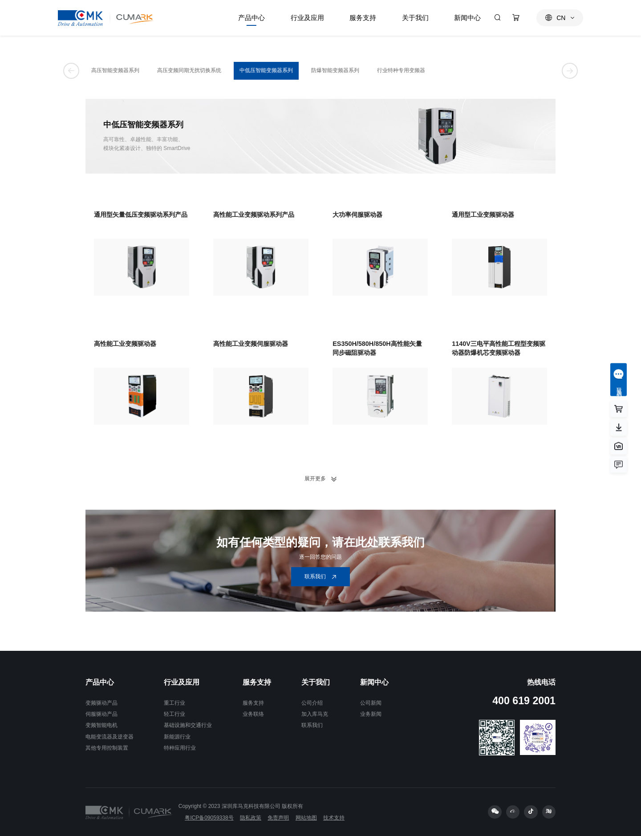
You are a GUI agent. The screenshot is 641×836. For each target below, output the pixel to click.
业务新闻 (370, 714)
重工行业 (174, 703)
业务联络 (253, 714)
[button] (71, 71)
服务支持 (257, 682)
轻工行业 (174, 714)
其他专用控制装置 (106, 748)
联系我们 (312, 725)
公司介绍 (312, 703)
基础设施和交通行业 (188, 725)
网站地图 (306, 818)
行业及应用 (181, 682)
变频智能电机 (101, 725)
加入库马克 (314, 714)
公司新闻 (370, 703)
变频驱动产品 (101, 703)
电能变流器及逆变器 (109, 737)
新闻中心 (374, 682)
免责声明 (278, 818)
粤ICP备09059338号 (209, 818)
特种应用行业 (180, 748)
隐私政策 (250, 818)
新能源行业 (177, 737)
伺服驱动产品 (101, 714)
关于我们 (315, 682)
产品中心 (99, 682)
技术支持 (334, 818)
